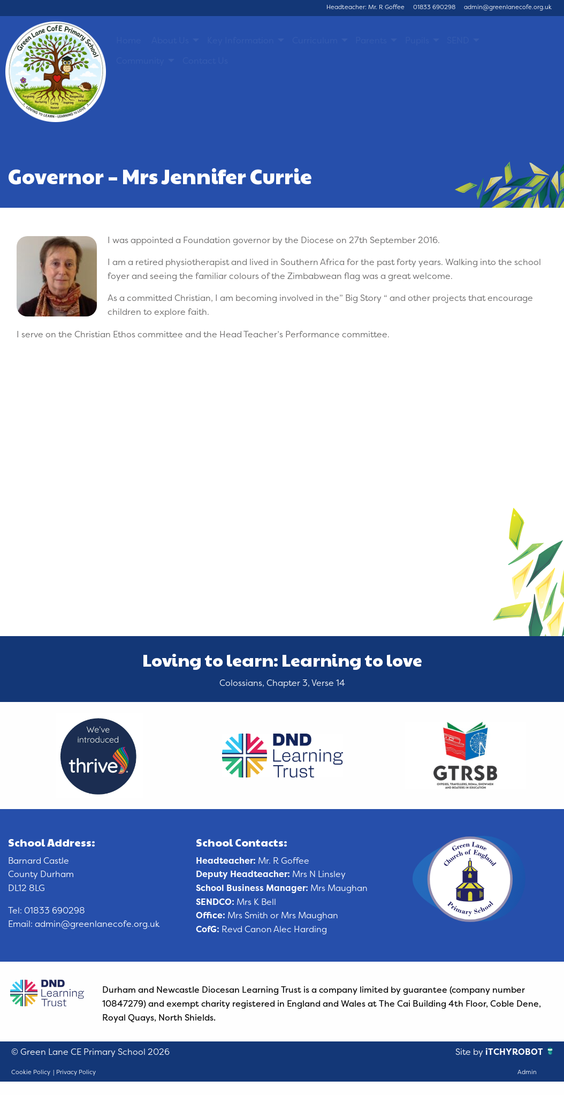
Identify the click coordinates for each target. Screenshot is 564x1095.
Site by (470, 1052)
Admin (527, 1072)
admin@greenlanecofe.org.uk (508, 7)
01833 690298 (434, 7)
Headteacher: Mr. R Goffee (365, 7)
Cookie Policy (30, 1072)
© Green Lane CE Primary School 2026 (90, 1052)
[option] (99, 755)
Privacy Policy (76, 1072)
